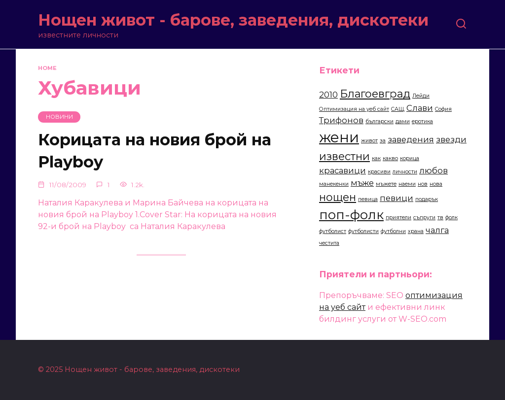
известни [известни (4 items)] (344, 156)
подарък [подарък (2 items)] (426, 199)
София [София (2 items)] (443, 109)
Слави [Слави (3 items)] (419, 108)
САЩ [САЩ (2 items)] (397, 109)
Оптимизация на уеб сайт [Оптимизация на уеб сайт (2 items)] (354, 109)
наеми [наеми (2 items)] (407, 184)
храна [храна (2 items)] (416, 231)
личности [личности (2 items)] (405, 171)
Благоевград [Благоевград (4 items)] (375, 93)
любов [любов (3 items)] (433, 170)
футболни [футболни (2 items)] (393, 231)
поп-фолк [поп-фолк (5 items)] (351, 214)
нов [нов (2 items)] (423, 184)
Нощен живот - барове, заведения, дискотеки (233, 20)
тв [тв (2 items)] (440, 217)
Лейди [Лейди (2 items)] (421, 96)
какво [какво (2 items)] (390, 158)
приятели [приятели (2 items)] (398, 217)
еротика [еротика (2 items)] (422, 121)
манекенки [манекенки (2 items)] (334, 184)
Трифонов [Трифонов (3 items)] (341, 120)
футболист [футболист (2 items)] (332, 231)
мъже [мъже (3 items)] (362, 183)
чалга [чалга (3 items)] (437, 230)
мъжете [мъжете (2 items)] (386, 184)
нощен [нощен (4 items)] (337, 197)
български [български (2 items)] (379, 121)
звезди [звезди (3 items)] (451, 139)
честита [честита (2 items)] (329, 243)
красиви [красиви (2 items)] (379, 171)
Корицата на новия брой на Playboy (154, 151)
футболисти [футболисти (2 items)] (363, 231)
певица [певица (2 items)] (368, 199)
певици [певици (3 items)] (396, 198)
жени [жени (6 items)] (339, 137)
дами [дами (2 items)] (403, 121)
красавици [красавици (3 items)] (342, 170)
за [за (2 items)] (383, 140)
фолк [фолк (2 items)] (451, 217)
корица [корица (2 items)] (409, 158)
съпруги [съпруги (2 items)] (424, 217)
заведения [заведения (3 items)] (411, 139)
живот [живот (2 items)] (369, 140)
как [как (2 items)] (376, 158)
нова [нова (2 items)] (436, 184)
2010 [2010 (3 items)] (328, 95)
